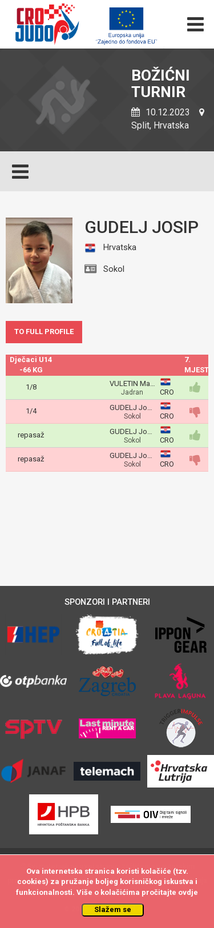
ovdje (188, 892)
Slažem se (112, 909)
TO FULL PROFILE (44, 331)
